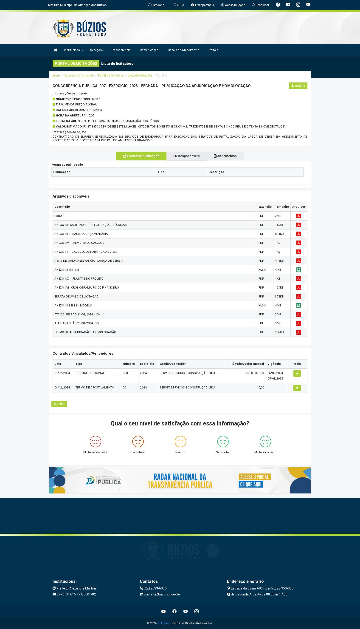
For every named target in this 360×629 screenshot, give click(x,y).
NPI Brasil (164, 623)
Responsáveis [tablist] (187, 156)
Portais (215, 50)
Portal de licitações (111, 75)
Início (56, 75)
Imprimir (298, 85)
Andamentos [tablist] (230, 156)
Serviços (97, 50)
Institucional (73, 50)
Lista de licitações (140, 75)
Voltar (59, 403)
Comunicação (150, 50)
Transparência (122, 50)
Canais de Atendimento (185, 50)
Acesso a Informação (79, 75)
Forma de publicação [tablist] (136, 156)
